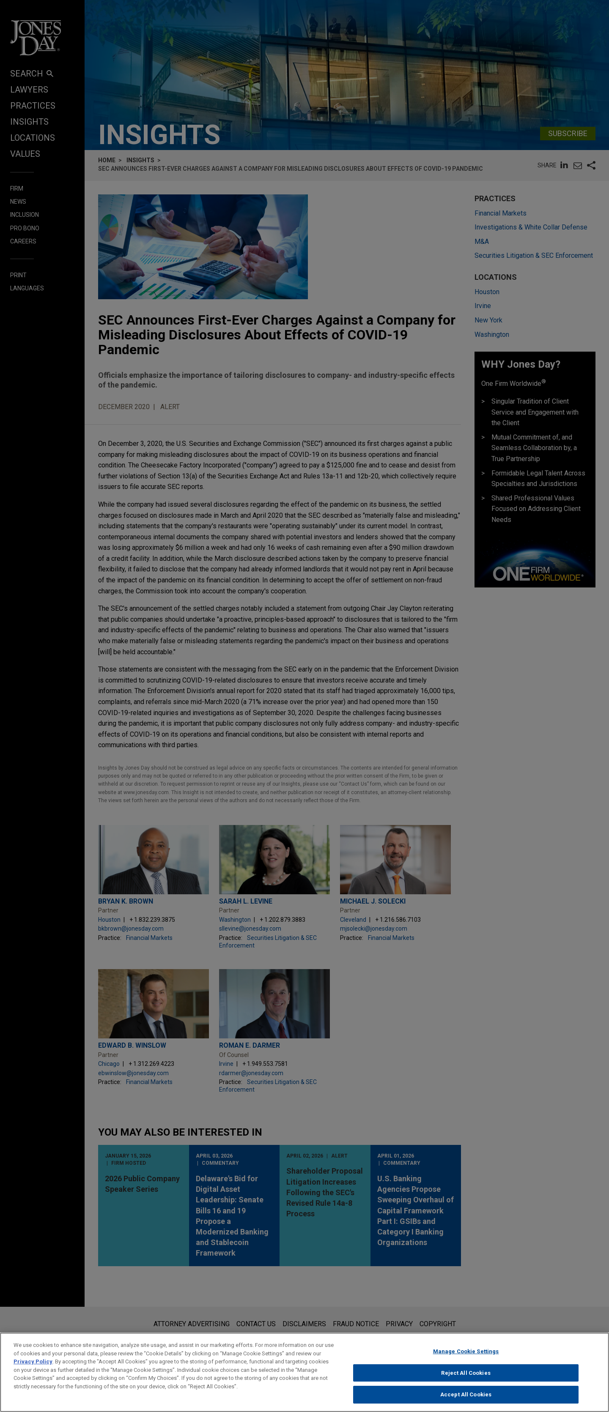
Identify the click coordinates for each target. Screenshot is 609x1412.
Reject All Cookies (465, 1379)
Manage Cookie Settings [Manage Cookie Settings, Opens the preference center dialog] (466, 1357)
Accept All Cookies (465, 1401)
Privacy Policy (33, 1367)
